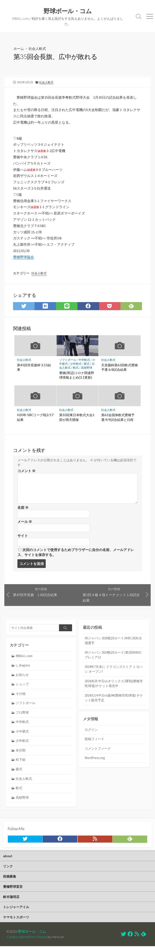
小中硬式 (22, 732)
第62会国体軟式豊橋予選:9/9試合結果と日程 (118, 417)
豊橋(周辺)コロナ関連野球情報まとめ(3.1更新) (76, 375)
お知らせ (22, 675)
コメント (26, 471)
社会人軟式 (37, 48)
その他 (20, 694)
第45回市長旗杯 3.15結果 (34, 367)
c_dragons (23, 666)
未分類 (20, 751)
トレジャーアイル (16, 907)
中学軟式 (84, 360)
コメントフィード (98, 749)
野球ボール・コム (32, 932)
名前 (23, 507)
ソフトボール (67, 360)
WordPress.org (95, 758)
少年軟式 (75, 364)
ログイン (91, 730)
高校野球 (86, 368)
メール (24, 522)
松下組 (20, 760)
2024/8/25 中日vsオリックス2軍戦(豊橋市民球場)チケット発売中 (114, 684)
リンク (8, 866)
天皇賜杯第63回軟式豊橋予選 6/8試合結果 (119, 367)
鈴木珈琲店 (11, 897)
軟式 (76, 368)
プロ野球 (22, 713)
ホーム (18, 48)
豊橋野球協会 (23, 257)
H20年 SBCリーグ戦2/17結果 (35, 417)
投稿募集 (9, 877)
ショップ (22, 684)
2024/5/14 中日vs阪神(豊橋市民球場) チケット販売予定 (114, 698)
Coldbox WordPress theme (27, 938)
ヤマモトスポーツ (16, 918)
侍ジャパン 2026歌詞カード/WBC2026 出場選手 (113, 640)
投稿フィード (94, 740)
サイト (22, 536)
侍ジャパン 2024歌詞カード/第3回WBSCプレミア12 (113, 655)
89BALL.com (24, 656)
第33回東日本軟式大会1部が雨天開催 (76, 417)
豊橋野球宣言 (13, 887)
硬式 (86, 364)
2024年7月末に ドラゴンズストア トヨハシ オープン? (114, 669)
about (7, 856)
